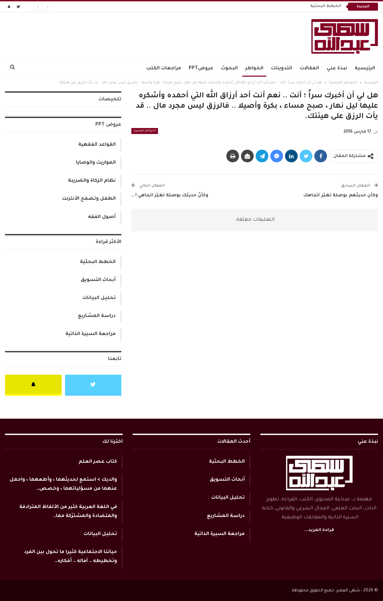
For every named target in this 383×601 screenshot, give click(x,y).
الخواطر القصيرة (144, 131)
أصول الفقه (102, 217)
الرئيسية (365, 68)
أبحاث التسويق (98, 280)
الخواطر (254, 68)
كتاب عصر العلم (98, 462)
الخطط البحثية (325, 6)
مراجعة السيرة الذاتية (90, 334)
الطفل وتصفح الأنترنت (89, 199)
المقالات (309, 68)
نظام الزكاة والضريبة (92, 181)
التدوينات (281, 68)
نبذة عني (337, 68)
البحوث (229, 68)
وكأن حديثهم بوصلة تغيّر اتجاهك (340, 195)
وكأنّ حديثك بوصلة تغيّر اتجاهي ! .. (169, 195)
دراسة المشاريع (97, 316)
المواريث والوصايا (96, 163)
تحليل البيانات (99, 298)
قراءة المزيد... (319, 530)
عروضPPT (201, 68)
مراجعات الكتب (163, 68)
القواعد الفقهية (97, 145)
